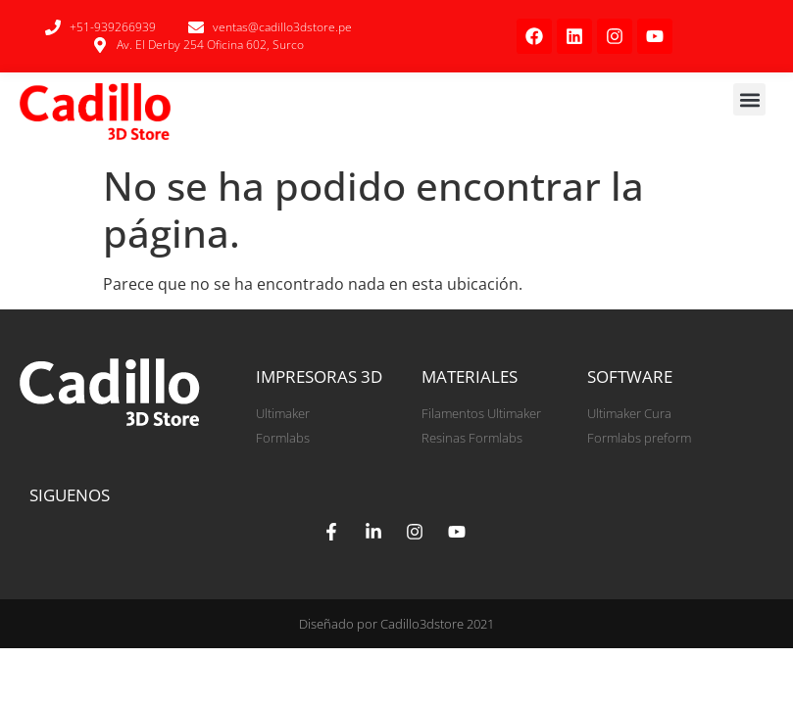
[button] (749, 99)
